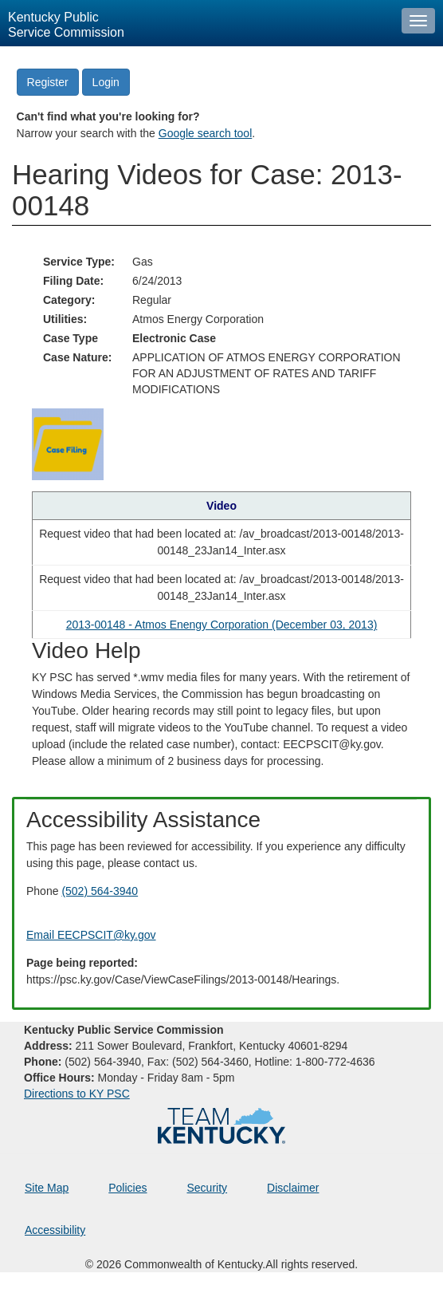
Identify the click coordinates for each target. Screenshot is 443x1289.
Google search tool (206, 133)
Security (207, 1187)
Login (106, 82)
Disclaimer (293, 1187)
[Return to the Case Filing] (68, 443)
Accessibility (55, 1230)
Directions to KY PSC (77, 1093)
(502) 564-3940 (99, 891)
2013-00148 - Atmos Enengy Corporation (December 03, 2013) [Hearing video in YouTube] (222, 624)
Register (48, 82)
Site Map (47, 1187)
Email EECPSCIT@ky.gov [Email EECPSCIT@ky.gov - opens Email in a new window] (91, 934)
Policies (127, 1187)
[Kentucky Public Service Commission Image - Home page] (197, 23)
